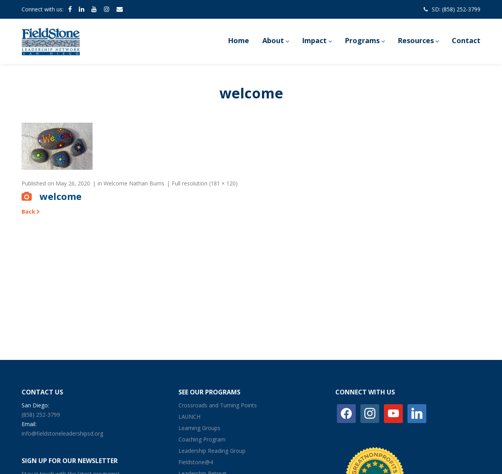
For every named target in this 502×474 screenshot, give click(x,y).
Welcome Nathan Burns (134, 183)
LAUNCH (189, 416)
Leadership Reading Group (212, 450)
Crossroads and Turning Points (217, 405)
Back (28, 211)
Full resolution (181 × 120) (205, 183)
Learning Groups (199, 428)
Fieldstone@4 (195, 462)
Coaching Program (202, 439)
